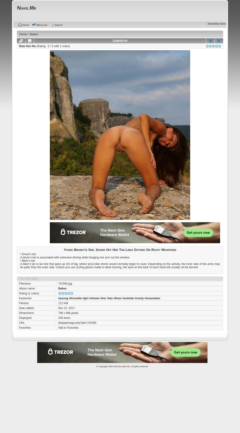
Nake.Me (125, 366)
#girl (85, 298)
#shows (94, 298)
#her (103, 298)
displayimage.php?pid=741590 (77, 322)
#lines (118, 298)
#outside (128, 298)
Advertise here (216, 23)
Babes (62, 288)
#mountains (152, 298)
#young (63, 298)
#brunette (75, 298)
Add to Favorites (68, 327)
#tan (110, 298)
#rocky (139, 298)
